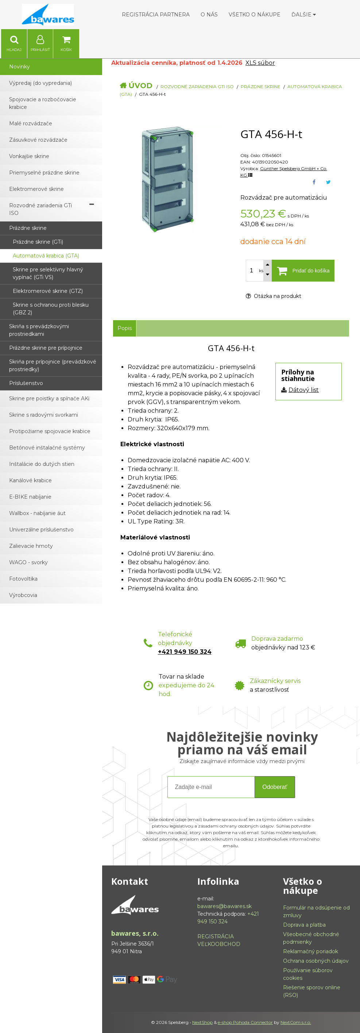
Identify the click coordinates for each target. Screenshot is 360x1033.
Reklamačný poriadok (310, 951)
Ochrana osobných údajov (316, 961)
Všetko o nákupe (254, 14)
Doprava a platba (304, 925)
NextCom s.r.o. (295, 1022)
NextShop (202, 1022)
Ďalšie (303, 14)
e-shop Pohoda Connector (245, 1022)
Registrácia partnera (156, 14)
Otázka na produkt (273, 296)
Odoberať (274, 787)
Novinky (19, 66)
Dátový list (304, 389)
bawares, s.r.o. (135, 933)
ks (261, 270)
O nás (209, 14)
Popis (124, 328)
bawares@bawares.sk (224, 906)
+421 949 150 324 (185, 651)
